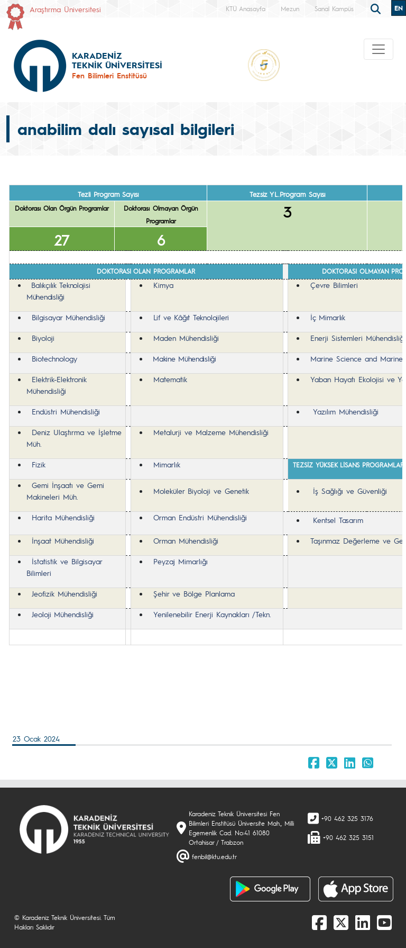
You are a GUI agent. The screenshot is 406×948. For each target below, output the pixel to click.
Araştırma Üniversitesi (65, 9)
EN (398, 8)
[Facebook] (319, 922)
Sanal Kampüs (334, 8)
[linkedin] (362, 922)
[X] (341, 922)
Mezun (290, 8)
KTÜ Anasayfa (245, 8)
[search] (377, 8)
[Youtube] (384, 922)
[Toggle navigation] (378, 49)
